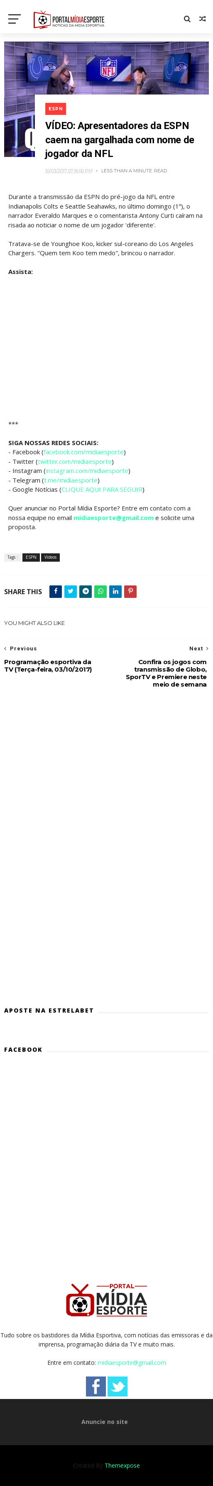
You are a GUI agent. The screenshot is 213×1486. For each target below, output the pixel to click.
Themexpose (122, 1465)
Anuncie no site (104, 1422)
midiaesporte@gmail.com (113, 517)
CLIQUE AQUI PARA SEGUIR (101, 489)
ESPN (56, 109)
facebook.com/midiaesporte (84, 452)
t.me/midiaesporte (71, 480)
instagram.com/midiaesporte (87, 470)
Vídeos (50, 557)
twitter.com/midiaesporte (75, 461)
